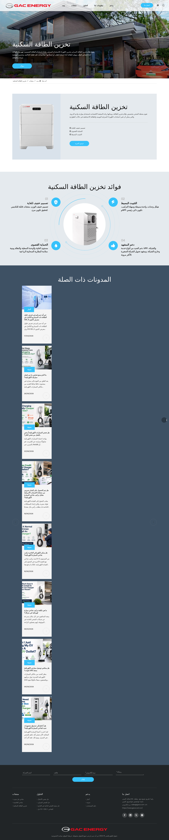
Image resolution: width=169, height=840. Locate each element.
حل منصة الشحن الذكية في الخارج (49, 806)
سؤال (22, 66)
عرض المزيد (79, 143)
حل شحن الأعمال (43, 799)
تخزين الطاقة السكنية (20, 806)
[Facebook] (124, 815)
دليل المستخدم (91, 806)
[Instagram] (142, 815)
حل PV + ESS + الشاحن (45, 809)
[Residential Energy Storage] (36, 126)
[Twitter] (136, 815)
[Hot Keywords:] (163, 5)
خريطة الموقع (67, 836)
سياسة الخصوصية (57, 836)
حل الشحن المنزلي (44, 802)
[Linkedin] (130, 815)
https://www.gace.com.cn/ (132, 808)
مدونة (88, 802)
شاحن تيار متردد (18, 799)
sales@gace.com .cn (139, 805)
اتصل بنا (147, 5)
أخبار (88, 799)
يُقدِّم (83, 779)
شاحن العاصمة (18, 802)
